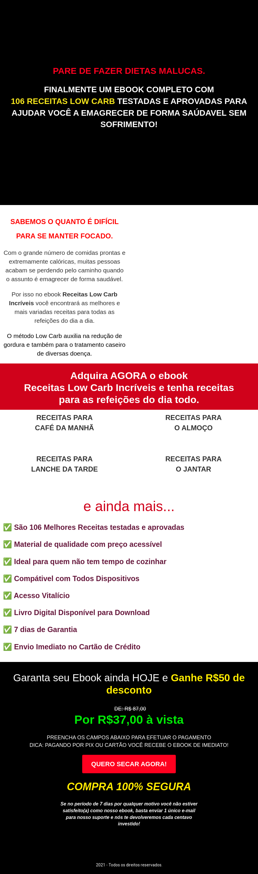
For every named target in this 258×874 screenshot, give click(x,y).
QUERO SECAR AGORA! (129, 764)
